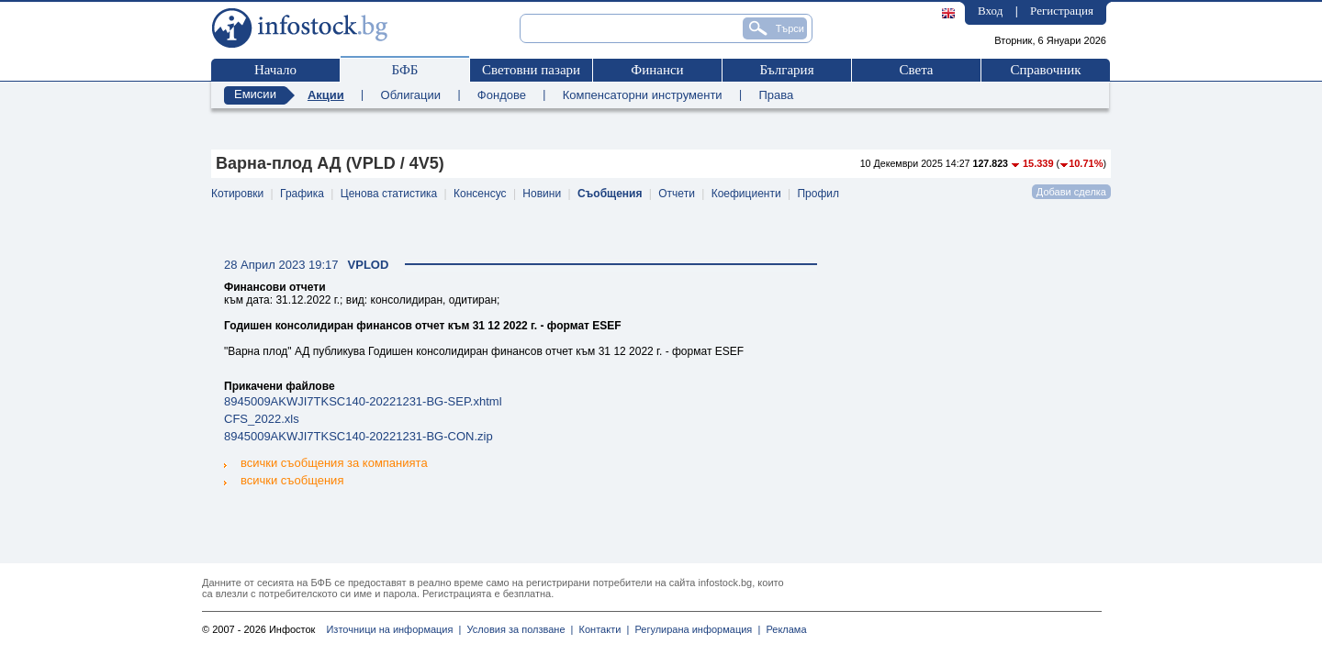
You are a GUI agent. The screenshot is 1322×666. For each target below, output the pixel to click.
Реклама (783, 629)
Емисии (255, 94)
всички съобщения (283, 479)
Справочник (1045, 69)
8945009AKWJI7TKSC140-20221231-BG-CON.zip (358, 436)
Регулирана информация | (694, 629)
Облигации (411, 95)
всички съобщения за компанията (326, 463)
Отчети (676, 193)
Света (916, 69)
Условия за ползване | (517, 629)
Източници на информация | (393, 629)
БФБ (405, 69)
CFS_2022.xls (261, 419)
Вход (990, 10)
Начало (275, 69)
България (786, 69)
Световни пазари (531, 69)
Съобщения (610, 193)
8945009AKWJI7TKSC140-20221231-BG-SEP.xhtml (363, 401)
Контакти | (601, 629)
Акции (326, 95)
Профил (818, 193)
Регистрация (1061, 10)
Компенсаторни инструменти (643, 95)
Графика (302, 193)
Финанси (657, 69)
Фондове (501, 95)
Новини (541, 193)
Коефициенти (746, 193)
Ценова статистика (389, 193)
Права (775, 95)
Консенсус (480, 193)
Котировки (237, 193)
